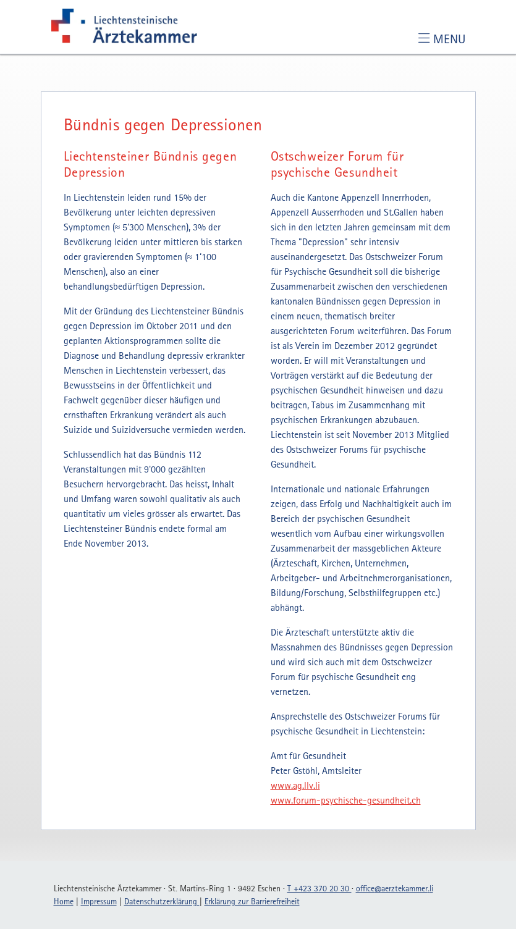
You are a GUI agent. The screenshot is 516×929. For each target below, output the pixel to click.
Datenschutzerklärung (162, 901)
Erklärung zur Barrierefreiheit (252, 901)
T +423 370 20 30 (319, 888)
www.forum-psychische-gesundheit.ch (346, 799)
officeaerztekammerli (394, 888)
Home (64, 901)
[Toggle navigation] (441, 38)
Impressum (99, 901)
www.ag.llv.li (295, 785)
